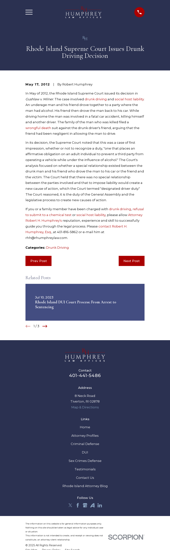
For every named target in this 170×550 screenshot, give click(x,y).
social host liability (129, 99)
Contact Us (85, 478)
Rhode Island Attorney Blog (85, 486)
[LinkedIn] (100, 505)
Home (85, 427)
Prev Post (38, 261)
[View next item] (44, 326)
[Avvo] (92, 505)
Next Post (131, 261)
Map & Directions (85, 407)
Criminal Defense (85, 444)
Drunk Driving (57, 247)
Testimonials (85, 469)
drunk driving (96, 99)
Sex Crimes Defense (85, 461)
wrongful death (38, 128)
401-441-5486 (85, 375)
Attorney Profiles (85, 435)
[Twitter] (70, 505)
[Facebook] (77, 505)
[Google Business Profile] (85, 505)
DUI (85, 452)
